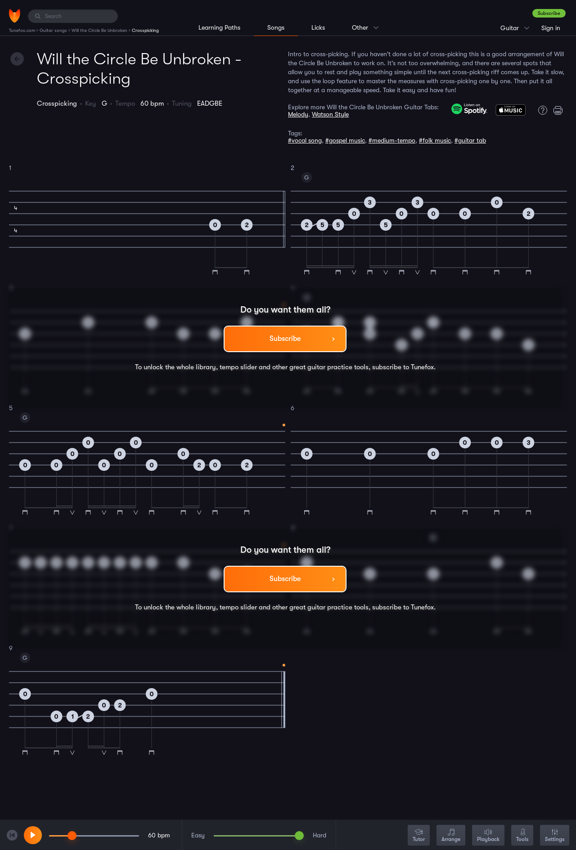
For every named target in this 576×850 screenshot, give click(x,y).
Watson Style (330, 114)
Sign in (550, 27)
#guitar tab (470, 140)
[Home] (14, 15)
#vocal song (305, 140)
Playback (488, 836)
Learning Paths (219, 27)
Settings (554, 836)
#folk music (435, 140)
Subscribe (549, 13)
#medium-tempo (392, 140)
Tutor (419, 836)
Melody (298, 114)
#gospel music (345, 140)
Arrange (450, 836)
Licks (318, 27)
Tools (522, 836)
